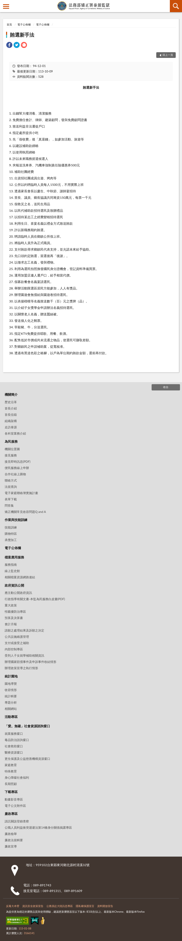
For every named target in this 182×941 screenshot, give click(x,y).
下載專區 (11, 792)
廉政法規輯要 (14, 840)
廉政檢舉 (11, 834)
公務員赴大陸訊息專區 (59, 906)
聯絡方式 (11, 480)
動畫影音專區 (14, 799)
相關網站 (11, 708)
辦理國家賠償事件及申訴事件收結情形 (30, 661)
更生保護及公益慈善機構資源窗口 (27, 758)
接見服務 (11, 455)
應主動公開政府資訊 (18, 592)
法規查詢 (11, 486)
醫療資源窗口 (14, 752)
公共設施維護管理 (17, 636)
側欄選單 (6, 6)
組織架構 (11, 421)
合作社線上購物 (15, 474)
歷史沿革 (11, 402)
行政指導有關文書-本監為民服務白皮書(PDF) (35, 599)
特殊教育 (11, 771)
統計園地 (11, 676)
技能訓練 (11, 527)
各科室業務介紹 (15, 433)
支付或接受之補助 (17, 643)
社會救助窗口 (14, 746)
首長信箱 (11, 414)
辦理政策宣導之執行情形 (21, 668)
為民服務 (11, 441)
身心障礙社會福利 (17, 777)
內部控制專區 (14, 649)
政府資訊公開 (14, 585)
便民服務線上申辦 (17, 468)
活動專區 (11, 717)
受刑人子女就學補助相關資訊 (24, 655)
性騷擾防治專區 (15, 611)
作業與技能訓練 (16, 520)
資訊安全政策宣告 (32, 906)
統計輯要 (11, 696)
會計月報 (11, 624)
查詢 (176, 6)
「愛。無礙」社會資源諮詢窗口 (27, 726)
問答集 (9, 505)
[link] (9, 45)
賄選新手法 (22, 35)
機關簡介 (11, 394)
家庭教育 (11, 765)
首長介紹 (11, 408)
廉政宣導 (11, 846)
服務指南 (11, 564)
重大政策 (11, 605)
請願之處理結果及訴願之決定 (24, 630)
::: (3, 3)
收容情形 (11, 690)
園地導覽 (11, 683)
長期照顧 (11, 784)
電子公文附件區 (15, 805)
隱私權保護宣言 (85, 906)
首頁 (9, 24)
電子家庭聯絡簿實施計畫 (21, 493)
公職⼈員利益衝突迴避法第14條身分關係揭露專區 (38, 827)
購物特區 (11, 533)
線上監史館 (12, 571)
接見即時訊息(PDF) (17, 461)
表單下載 (11, 499)
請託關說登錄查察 (17, 821)
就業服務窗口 (14, 733)
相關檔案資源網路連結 (20, 577)
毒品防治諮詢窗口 (17, 740)
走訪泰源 (11, 427)
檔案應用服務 (14, 557)
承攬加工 (11, 540)
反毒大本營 (12, 906)
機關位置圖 (12, 449)
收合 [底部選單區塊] (165, 387)
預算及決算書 (14, 618)
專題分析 (11, 702)
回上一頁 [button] (168, 54)
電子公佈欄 (24, 24)
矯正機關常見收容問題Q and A (25, 512)
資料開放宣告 (105, 906)
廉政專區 (11, 814)
